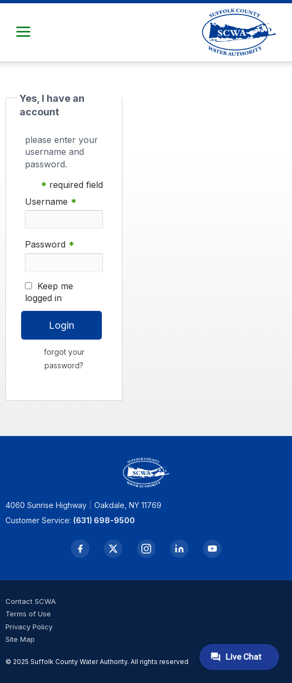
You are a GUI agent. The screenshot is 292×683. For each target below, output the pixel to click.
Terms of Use (28, 613)
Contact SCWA (30, 601)
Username (50, 201)
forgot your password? (64, 358)
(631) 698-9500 (104, 520)
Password (49, 244)
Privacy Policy (29, 626)
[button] (23, 32)
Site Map (20, 639)
